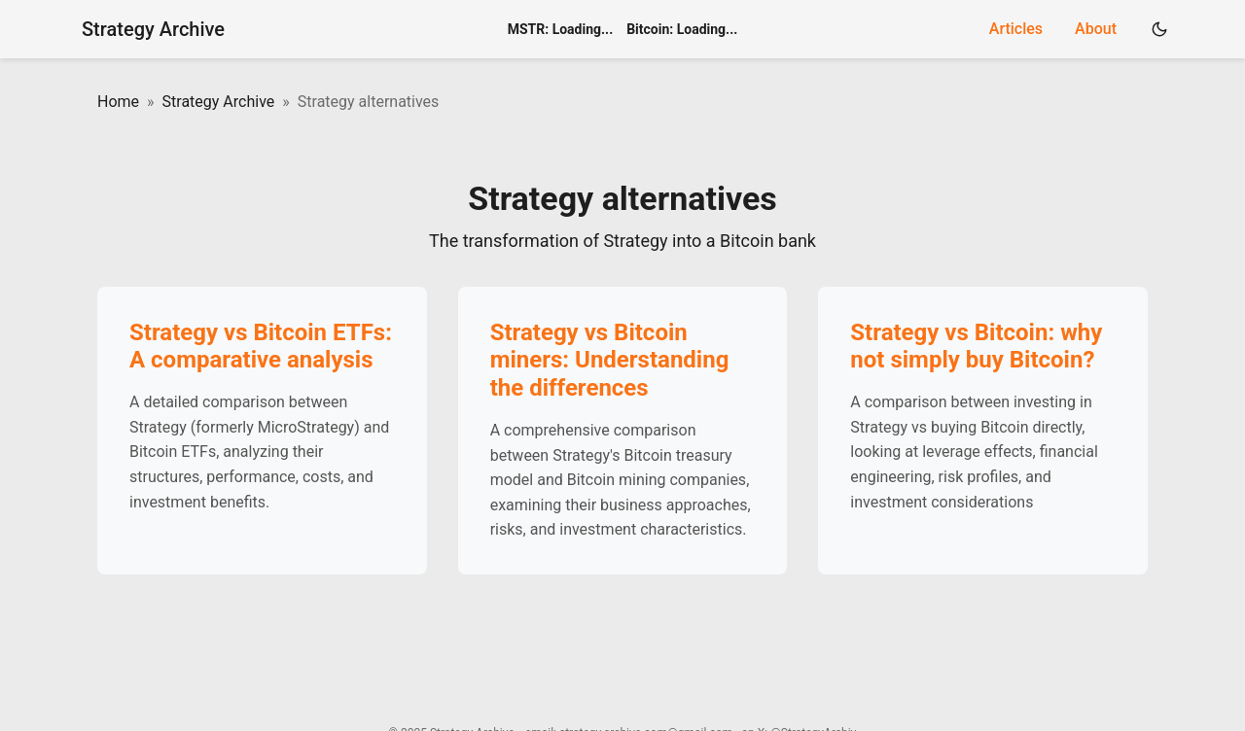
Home (118, 101)
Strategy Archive (153, 29)
